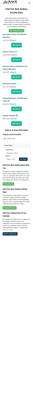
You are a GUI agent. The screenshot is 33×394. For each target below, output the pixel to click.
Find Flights (23, 159)
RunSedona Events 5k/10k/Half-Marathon (15, 35)
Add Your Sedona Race (10, 234)
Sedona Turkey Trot (10, 52)
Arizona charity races (9, 208)
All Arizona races (8, 184)
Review (17, 45)
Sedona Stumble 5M (10, 115)
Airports (7, 156)
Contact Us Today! (8, 230)
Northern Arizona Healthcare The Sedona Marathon (15, 67)
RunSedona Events (10, 84)
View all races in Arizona (16, 30)
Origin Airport (9, 150)
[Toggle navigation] (29, 3)
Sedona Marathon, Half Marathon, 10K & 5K (15, 99)
